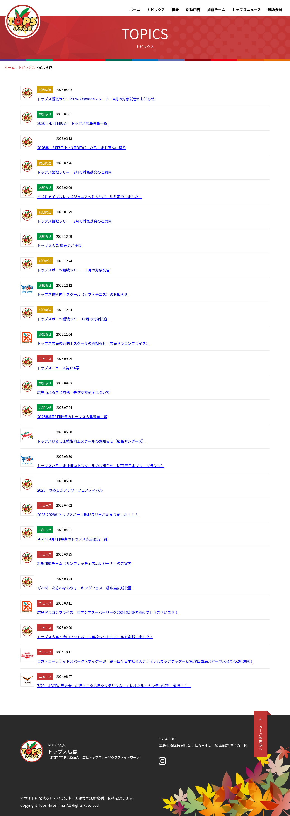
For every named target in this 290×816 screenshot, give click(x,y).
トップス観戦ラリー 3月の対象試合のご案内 (74, 172)
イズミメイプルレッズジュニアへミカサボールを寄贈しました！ (89, 196)
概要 (175, 9)
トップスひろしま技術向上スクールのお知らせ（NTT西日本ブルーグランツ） (100, 465)
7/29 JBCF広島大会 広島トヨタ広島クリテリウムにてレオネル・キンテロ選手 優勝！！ (114, 685)
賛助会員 (275, 9)
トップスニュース (246, 9)
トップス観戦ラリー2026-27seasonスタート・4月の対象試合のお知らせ (96, 98)
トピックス (156, 9)
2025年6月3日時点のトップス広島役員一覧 (72, 416)
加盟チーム (216, 9)
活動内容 (193, 9)
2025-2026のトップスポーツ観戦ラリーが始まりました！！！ (87, 514)
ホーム (134, 9)
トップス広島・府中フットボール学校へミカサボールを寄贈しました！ (95, 636)
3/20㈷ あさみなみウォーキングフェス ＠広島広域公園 (84, 587)
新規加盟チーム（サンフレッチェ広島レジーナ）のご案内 (84, 563)
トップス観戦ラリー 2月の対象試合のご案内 (74, 221)
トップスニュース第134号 (58, 367)
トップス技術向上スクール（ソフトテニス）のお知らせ (82, 294)
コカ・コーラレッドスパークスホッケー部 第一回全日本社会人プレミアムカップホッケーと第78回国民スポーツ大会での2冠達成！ (145, 661)
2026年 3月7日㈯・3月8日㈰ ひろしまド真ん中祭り (81, 147)
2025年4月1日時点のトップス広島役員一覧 (72, 539)
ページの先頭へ (260, 734)
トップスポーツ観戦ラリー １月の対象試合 (73, 270)
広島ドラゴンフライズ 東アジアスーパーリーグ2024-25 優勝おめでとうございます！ (107, 612)
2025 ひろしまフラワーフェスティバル (70, 490)
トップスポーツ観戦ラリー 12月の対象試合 (74, 319)
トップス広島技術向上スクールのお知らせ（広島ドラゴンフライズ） (93, 343)
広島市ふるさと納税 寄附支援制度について (73, 392)
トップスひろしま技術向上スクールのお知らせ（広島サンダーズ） (91, 441)
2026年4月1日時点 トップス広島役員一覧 (72, 123)
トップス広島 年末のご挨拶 (59, 245)
